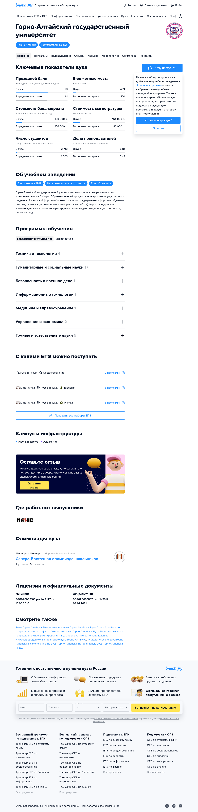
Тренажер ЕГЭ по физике (31, 787)
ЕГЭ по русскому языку (117, 740)
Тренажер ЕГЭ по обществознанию (26, 764)
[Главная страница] (24, 5)
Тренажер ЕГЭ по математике (26, 755)
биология (69, 387)
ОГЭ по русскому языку (161, 740)
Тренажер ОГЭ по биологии (76, 772)
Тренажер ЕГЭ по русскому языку (32, 746)
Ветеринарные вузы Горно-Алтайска (100, 643)
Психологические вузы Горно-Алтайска (52, 643)
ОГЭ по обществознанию (162, 750)
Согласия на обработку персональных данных (116, 718)
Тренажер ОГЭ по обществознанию (70, 764)
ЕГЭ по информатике (116, 761)
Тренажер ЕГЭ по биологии (32, 772)
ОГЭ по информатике (160, 761)
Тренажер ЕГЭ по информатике (26, 779)
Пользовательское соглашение (100, 806)
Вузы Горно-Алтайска (29, 627)
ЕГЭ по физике (112, 766)
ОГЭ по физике (156, 766)
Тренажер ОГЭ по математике (70, 755)
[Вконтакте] (167, 806)
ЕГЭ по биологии (113, 756)
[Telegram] (174, 806)
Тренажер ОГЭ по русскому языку (76, 746)
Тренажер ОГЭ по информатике (70, 779)
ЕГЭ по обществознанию (118, 750)
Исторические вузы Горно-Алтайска (64, 639)
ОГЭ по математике (159, 745)
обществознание (53, 372)
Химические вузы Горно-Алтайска (71, 631)
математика (27, 387)
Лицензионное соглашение (62, 806)
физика (68, 402)
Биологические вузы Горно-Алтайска (66, 627)
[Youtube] (180, 806)
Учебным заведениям (29, 806)
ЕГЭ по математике (115, 745)
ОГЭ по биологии (158, 756)
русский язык (28, 372)
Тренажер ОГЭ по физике (75, 787)
